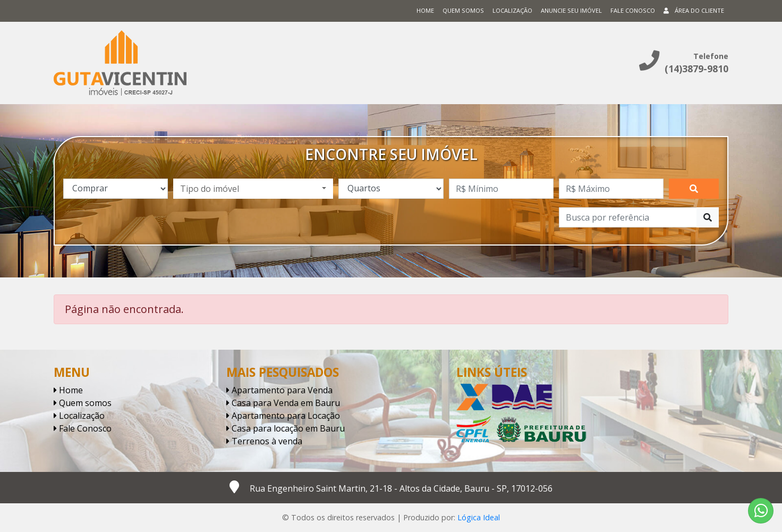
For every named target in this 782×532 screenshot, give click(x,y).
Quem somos (463, 10)
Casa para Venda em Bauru (283, 403)
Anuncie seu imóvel (571, 10)
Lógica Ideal (478, 517)
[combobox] (253, 189)
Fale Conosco (83, 428)
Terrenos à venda (264, 441)
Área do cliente (694, 10)
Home (425, 10)
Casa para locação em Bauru (285, 428)
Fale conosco (632, 10)
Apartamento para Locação (283, 415)
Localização (512, 10)
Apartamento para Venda (279, 390)
